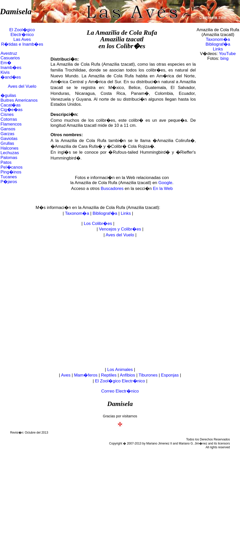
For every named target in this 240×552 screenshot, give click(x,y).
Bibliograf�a (218, 44)
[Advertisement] (60, 302)
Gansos (8, 129)
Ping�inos (11, 172)
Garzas (7, 133)
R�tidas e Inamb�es (22, 44)
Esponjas (170, 375)
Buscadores (112, 188)
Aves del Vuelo (22, 86)
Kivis (5, 72)
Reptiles (108, 375)
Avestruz (9, 53)
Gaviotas (9, 138)
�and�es (11, 77)
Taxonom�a (218, 39)
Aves (66, 375)
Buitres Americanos (19, 100)
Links (218, 49)
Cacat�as (11, 105)
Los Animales (120, 369)
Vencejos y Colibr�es (120, 229)
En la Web (163, 188)
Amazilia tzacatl (122, 39)
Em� (6, 62)
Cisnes (7, 114)
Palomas (9, 157)
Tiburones (147, 375)
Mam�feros (85, 375)
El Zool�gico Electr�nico (22, 32)
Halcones (9, 148)
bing (225, 58)
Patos (6, 162)
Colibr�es (130, 46)
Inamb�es (11, 67)
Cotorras (9, 119)
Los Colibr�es (98, 223)
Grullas (7, 143)
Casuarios (10, 58)
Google (165, 182)
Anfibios (127, 375)
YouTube (227, 53)
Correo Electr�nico (120, 391)
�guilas (8, 95)
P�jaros (9, 181)
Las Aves (22, 39)
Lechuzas (10, 152)
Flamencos (11, 124)
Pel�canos (12, 167)
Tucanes (9, 176)
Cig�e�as (12, 109)
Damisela (15, 11)
